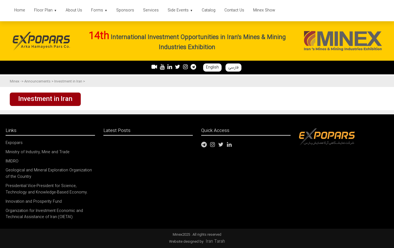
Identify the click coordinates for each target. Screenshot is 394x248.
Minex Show (264, 10)
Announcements (37, 81)
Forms (99, 10)
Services (151, 10)
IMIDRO (12, 161)
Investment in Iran (68, 81)
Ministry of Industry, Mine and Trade (38, 152)
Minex (14, 81)
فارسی (233, 67)
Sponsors (125, 10)
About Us (74, 10)
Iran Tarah (215, 241)
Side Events (180, 10)
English (212, 67)
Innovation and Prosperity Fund (34, 201)
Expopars (14, 143)
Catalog (208, 10)
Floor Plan (45, 10)
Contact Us (234, 10)
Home (19, 10)
